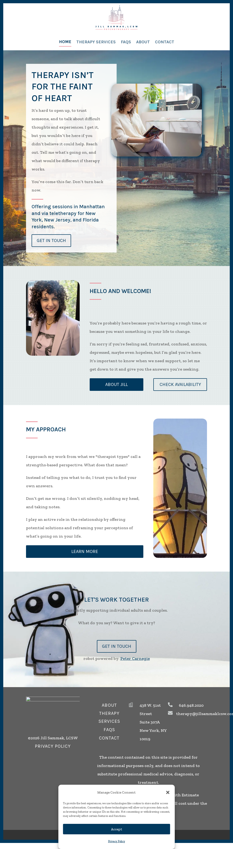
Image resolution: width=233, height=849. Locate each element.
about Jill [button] (116, 384)
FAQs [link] (126, 41)
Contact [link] (164, 41)
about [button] (109, 705)
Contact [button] (109, 738)
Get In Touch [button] (116, 646)
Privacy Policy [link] (116, 841)
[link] (116, 17)
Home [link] (65, 41)
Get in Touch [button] (51, 240)
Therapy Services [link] (96, 41)
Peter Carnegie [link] (135, 658)
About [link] (143, 41)
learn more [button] (84, 551)
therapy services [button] (109, 717)
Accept (116, 829)
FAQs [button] (109, 729)
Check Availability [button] (180, 384)
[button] (167, 792)
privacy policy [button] (53, 746)
